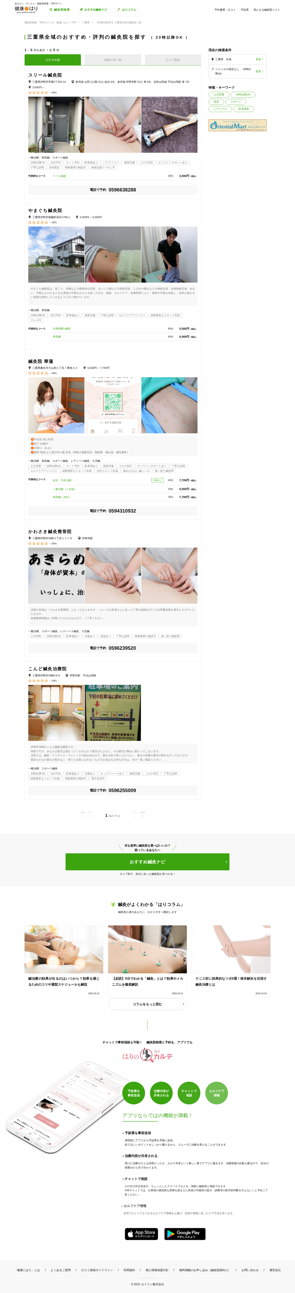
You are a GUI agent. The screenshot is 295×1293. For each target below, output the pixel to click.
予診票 (245, 9)
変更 (258, 59)
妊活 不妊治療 (62, 480)
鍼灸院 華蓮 (40, 361)
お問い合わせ (250, 1270)
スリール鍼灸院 (45, 75)
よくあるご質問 (61, 1270)
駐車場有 (243, 108)
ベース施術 (59, 176)
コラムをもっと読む (147, 1004)
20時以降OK (243, 94)
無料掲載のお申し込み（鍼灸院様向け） (205, 1270)
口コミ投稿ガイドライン (97, 1270)
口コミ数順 (173, 59)
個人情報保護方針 (157, 1270)
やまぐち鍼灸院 (45, 210)
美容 (216, 101)
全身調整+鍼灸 (61, 328)
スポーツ (235, 101)
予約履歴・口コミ (225, 9)
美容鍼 (57, 336)
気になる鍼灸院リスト (267, 9)
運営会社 (275, 1270)
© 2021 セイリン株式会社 (147, 1284)
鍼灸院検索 (62, 9)
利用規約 (129, 1270)
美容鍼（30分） (62, 497)
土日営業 (219, 94)
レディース (220, 108)
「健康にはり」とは (27, 1270)
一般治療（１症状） (65, 489)
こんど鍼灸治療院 (47, 668)
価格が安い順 (112, 59)
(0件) (54, 93)
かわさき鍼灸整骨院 (50, 531)
